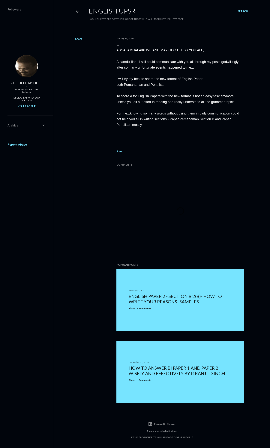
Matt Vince (171, 431)
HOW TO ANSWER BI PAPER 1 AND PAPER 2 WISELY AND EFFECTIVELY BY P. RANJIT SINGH (177, 370)
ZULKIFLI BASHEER (26, 83)
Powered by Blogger (161, 424)
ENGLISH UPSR (112, 11)
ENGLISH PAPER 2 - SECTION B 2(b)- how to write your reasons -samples (175, 298)
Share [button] (78, 38)
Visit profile (27, 106)
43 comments (144, 308)
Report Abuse (17, 144)
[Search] (243, 11)
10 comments (144, 380)
